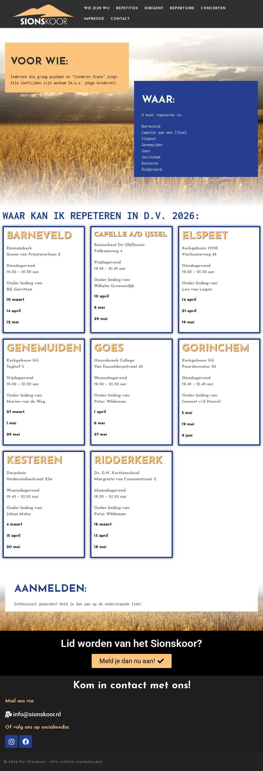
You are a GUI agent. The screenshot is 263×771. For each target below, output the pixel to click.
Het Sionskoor (32, 762)
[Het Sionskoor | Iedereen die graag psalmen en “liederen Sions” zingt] (44, 13)
